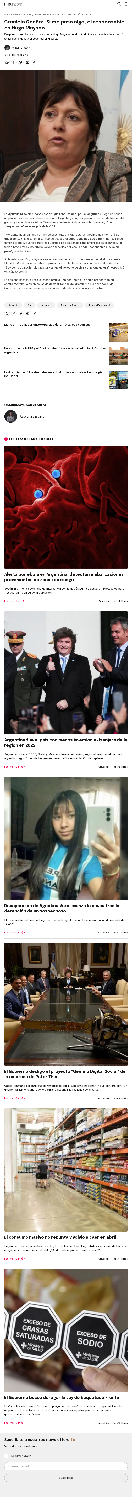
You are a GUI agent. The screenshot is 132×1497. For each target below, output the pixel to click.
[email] (27, 62)
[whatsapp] (7, 62)
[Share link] (34, 62)
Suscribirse (66, 1478)
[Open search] (119, 4)
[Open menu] (126, 4)
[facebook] (14, 62)
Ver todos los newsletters (20, 1446)
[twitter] (21, 62)
